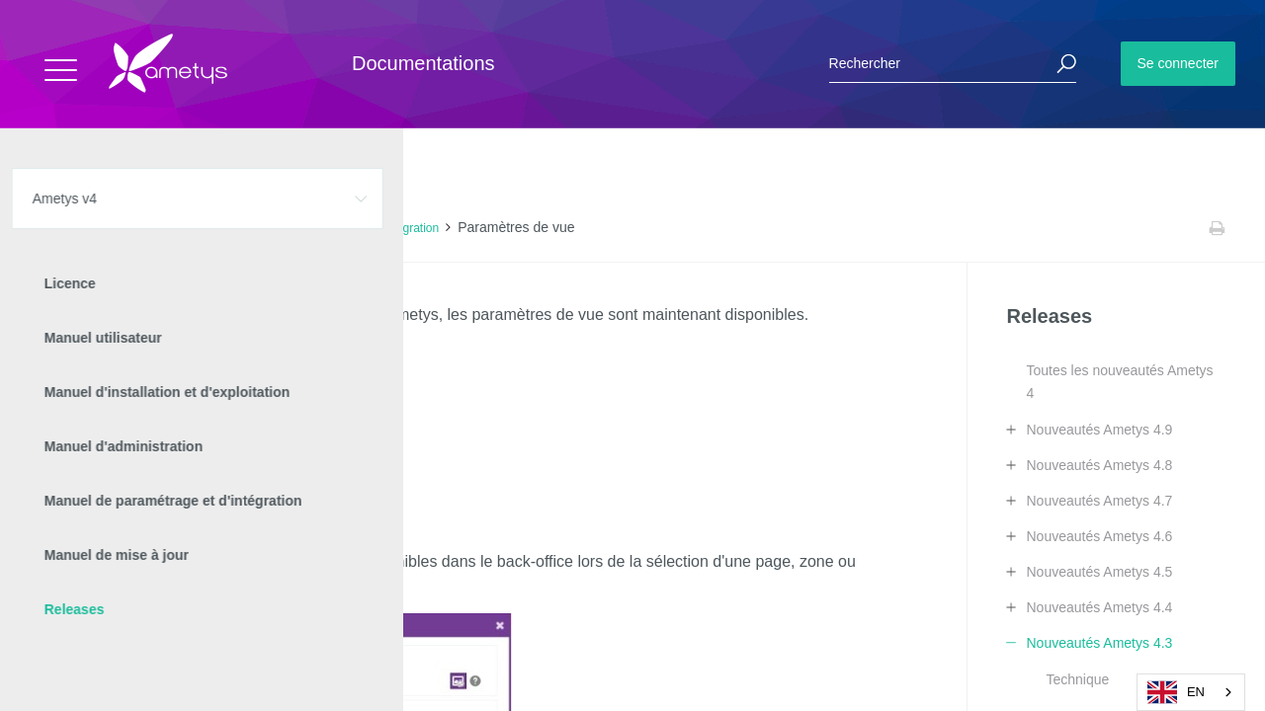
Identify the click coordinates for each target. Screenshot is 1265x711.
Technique (1077, 679)
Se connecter (1179, 63)
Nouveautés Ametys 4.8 (1099, 465)
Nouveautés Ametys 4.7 (1099, 501)
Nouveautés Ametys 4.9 (1099, 429)
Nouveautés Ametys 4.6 (1099, 536)
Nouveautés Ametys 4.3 (302, 228)
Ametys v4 (124, 228)
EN (1176, 692)
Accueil (59, 228)
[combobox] (1191, 692)
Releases (195, 228)
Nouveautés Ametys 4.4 (1099, 607)
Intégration (410, 228)
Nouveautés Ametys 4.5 (1099, 572)
